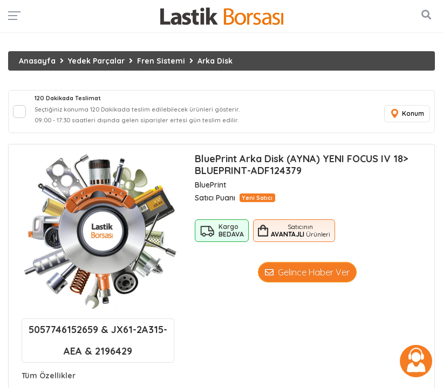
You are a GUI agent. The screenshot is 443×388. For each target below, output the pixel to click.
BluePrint (210, 185)
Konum (407, 114)
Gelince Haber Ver (307, 272)
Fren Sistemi (161, 61)
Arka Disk (215, 61)
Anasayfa (37, 61)
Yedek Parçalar (96, 61)
